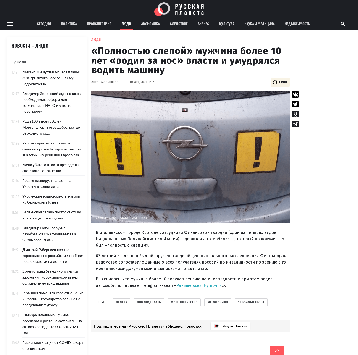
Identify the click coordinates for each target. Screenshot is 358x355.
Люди (126, 23)
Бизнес (203, 23)
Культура (226, 23)
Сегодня (44, 23)
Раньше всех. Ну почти (199, 285)
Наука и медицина (259, 23)
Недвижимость (297, 23)
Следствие (179, 23)
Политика (69, 23)
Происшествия (99, 23)
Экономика (150, 23)
